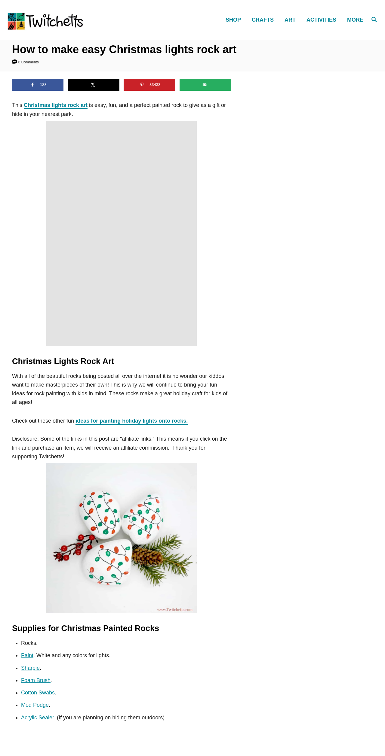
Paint (27, 655)
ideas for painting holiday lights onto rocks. (131, 421)
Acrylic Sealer (37, 718)
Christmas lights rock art (56, 105)
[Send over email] (205, 85)
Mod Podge (35, 705)
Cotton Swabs (38, 693)
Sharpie (30, 668)
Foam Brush (36, 680)
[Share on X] (93, 85)
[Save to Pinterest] (149, 85)
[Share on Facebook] (37, 85)
